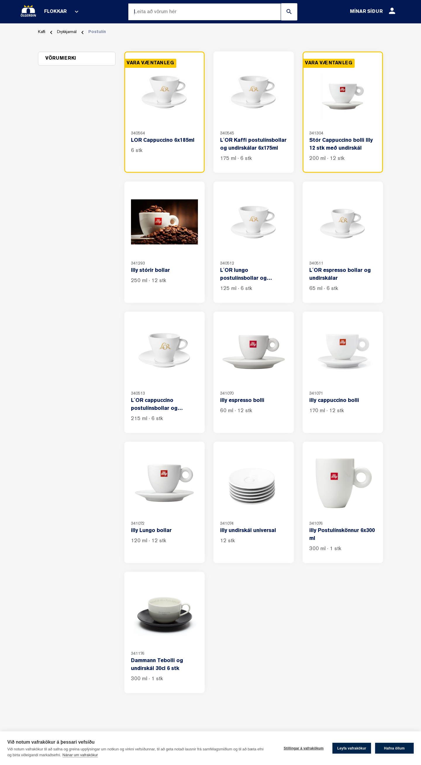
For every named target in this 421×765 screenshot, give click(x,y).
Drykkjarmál (67, 32)
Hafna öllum (394, 748)
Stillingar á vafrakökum (304, 748)
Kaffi (41, 32)
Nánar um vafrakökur (80, 755)
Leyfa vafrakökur (351, 748)
